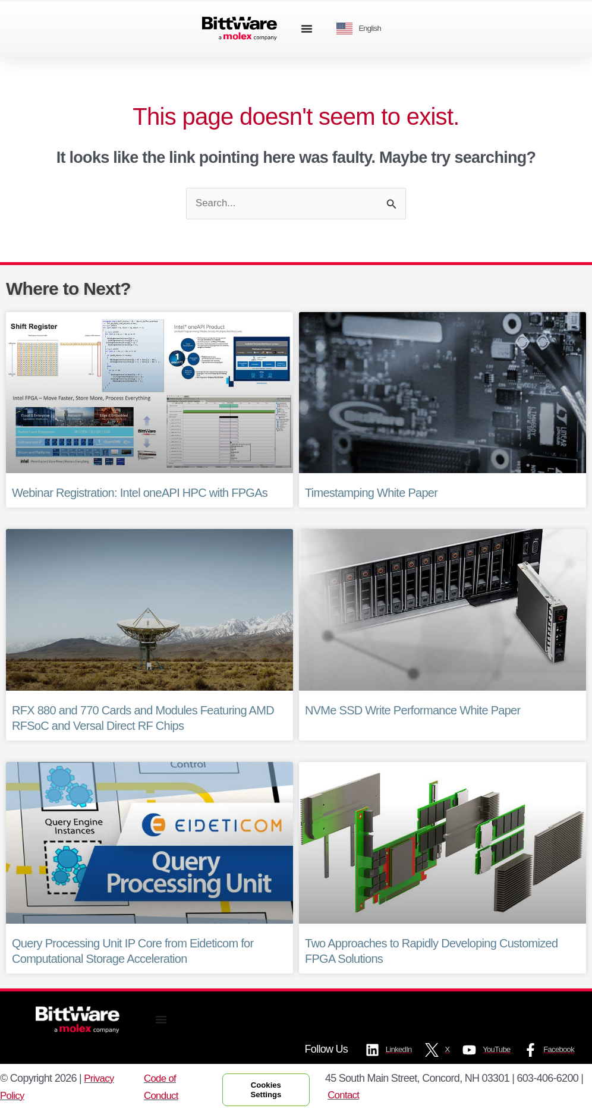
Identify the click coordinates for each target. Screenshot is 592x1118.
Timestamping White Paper (371, 493)
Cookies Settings (270, 1091)
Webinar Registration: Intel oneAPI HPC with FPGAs (139, 493)
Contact (352, 1097)
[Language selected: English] (363, 29)
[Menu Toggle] (307, 28)
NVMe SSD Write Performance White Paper (412, 711)
